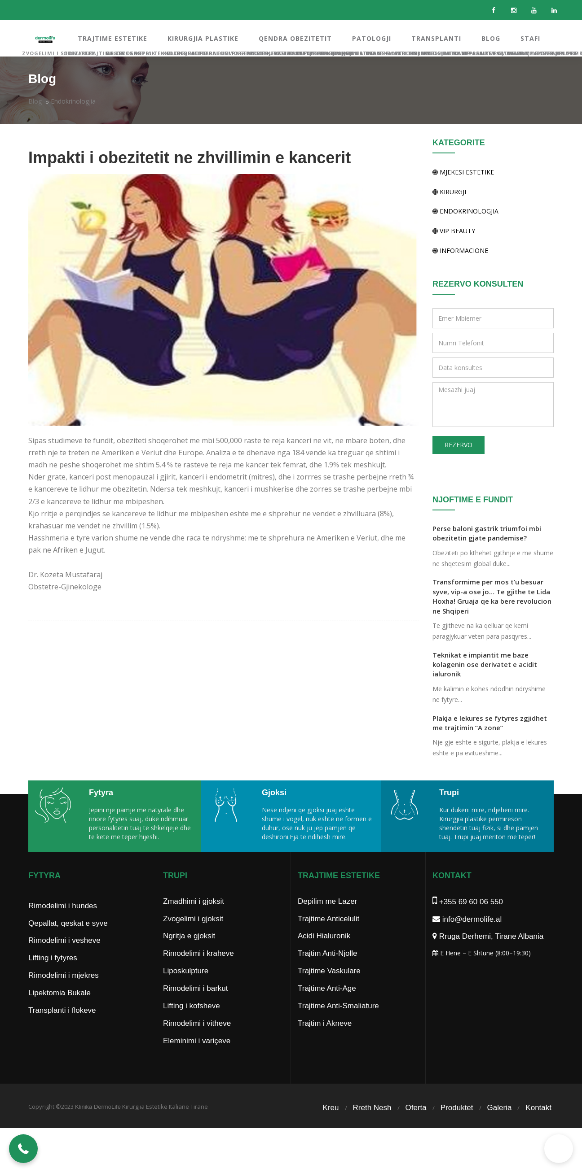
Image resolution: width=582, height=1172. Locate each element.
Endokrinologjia (73, 101)
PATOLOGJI (371, 38)
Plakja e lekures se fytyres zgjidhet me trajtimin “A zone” (489, 723)
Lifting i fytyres (52, 976)
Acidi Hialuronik (324, 954)
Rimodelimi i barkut (195, 1006)
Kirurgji (449, 191)
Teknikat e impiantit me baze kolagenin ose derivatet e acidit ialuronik (484, 664)
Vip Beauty (453, 231)
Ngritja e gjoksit (189, 954)
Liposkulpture (185, 989)
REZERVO (458, 444)
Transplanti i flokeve (62, 1028)
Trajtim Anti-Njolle (327, 971)
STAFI (530, 38)
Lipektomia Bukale (59, 1010)
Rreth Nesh (372, 1125)
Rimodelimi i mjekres (63, 993)
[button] (23, 1148)
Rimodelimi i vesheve (64, 958)
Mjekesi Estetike (463, 172)
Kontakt (538, 1125)
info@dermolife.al (467, 937)
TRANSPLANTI (436, 38)
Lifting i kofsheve (191, 1024)
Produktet (457, 1125)
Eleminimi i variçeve (196, 1058)
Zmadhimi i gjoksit (193, 919)
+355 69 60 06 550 (467, 919)
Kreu (331, 1125)
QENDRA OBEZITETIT (295, 38)
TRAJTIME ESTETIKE (112, 38)
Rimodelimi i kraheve (198, 971)
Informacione (460, 250)
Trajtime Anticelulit (328, 936)
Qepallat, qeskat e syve (68, 941)
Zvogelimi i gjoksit (193, 936)
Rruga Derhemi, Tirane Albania (487, 954)
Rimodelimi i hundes (62, 923)
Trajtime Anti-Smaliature (338, 1024)
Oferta (416, 1125)
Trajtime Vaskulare (329, 989)
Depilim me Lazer (327, 919)
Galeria (499, 1125)
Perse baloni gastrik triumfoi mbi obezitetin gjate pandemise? (486, 533)
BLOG (490, 38)
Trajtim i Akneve (325, 1041)
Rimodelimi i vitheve (197, 1041)
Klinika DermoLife (98, 1124)
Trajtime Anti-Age (327, 1006)
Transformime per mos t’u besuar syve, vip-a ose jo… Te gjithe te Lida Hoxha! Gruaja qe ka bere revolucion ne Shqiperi (491, 596)
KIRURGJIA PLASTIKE (203, 38)
